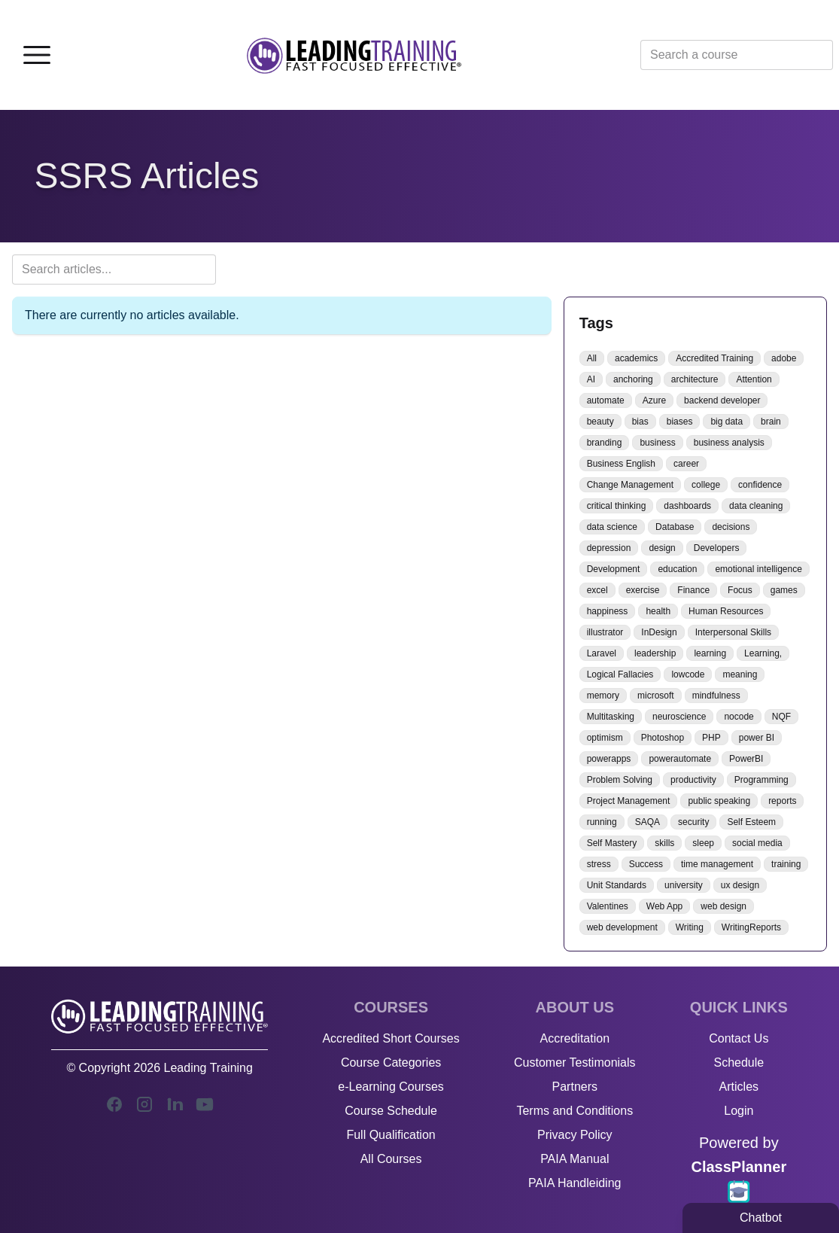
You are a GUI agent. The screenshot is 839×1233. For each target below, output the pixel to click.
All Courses (391, 1158)
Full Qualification (390, 1134)
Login (738, 1110)
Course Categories (391, 1062)
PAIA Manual (574, 1158)
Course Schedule (391, 1110)
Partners (574, 1086)
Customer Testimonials (575, 1062)
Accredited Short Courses (390, 1038)
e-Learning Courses (391, 1086)
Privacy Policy (575, 1134)
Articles (738, 1086)
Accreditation (575, 1038)
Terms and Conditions (574, 1110)
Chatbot (761, 1217)
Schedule (738, 1062)
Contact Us (738, 1038)
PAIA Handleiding (574, 1183)
